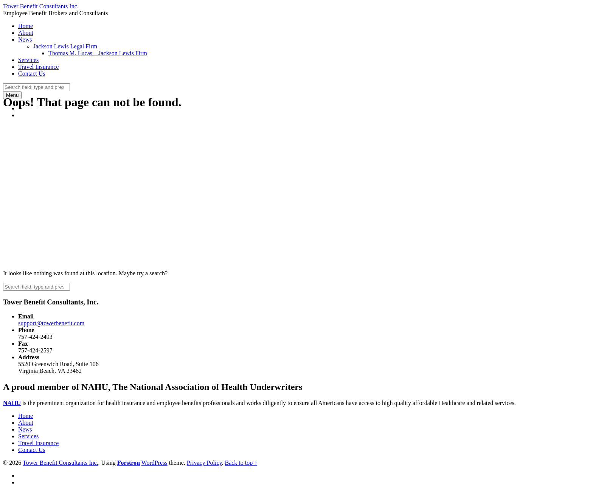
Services (28, 60)
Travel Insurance (38, 67)
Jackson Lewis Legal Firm (65, 46)
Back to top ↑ (241, 462)
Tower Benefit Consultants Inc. (60, 462)
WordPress (154, 462)
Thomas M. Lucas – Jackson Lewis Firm (97, 53)
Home (25, 26)
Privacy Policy (204, 462)
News (25, 39)
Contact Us (31, 73)
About (25, 32)
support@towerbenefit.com (51, 323)
